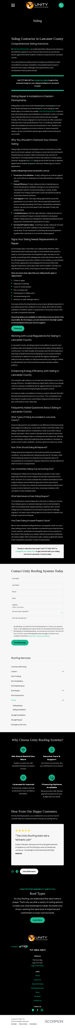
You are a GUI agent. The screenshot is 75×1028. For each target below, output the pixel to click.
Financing (18, 328)
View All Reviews (29, 871)
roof (31, 160)
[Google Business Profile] (33, 1010)
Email (14, 598)
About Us (37, 980)
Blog (37, 992)
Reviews (37, 996)
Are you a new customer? (20, 611)
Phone (14, 592)
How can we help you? (19, 618)
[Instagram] (42, 1010)
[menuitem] (37, 666)
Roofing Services (37, 988)
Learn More (37, 920)
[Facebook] (37, 1010)
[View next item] (17, 871)
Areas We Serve (37, 984)
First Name (15, 578)
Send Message (20, 642)
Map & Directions (37, 966)
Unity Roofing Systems (21, 49)
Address (15, 605)
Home (37, 975)
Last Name (15, 585)
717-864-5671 (37, 950)
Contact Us (37, 1000)
